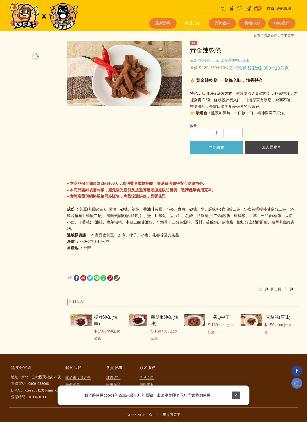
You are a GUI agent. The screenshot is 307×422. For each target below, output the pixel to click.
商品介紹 (270, 36)
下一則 (288, 289)
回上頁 (276, 289)
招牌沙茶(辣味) (105, 320)
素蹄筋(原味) (278, 317)
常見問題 (146, 378)
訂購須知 (113, 378)
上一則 (264, 289)
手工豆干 (287, 36)
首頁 (257, 36)
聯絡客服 (146, 384)
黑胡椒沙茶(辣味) (164, 320)
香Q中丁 (221, 317)
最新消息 (72, 384)
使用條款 (113, 384)
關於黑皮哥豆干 (78, 378)
